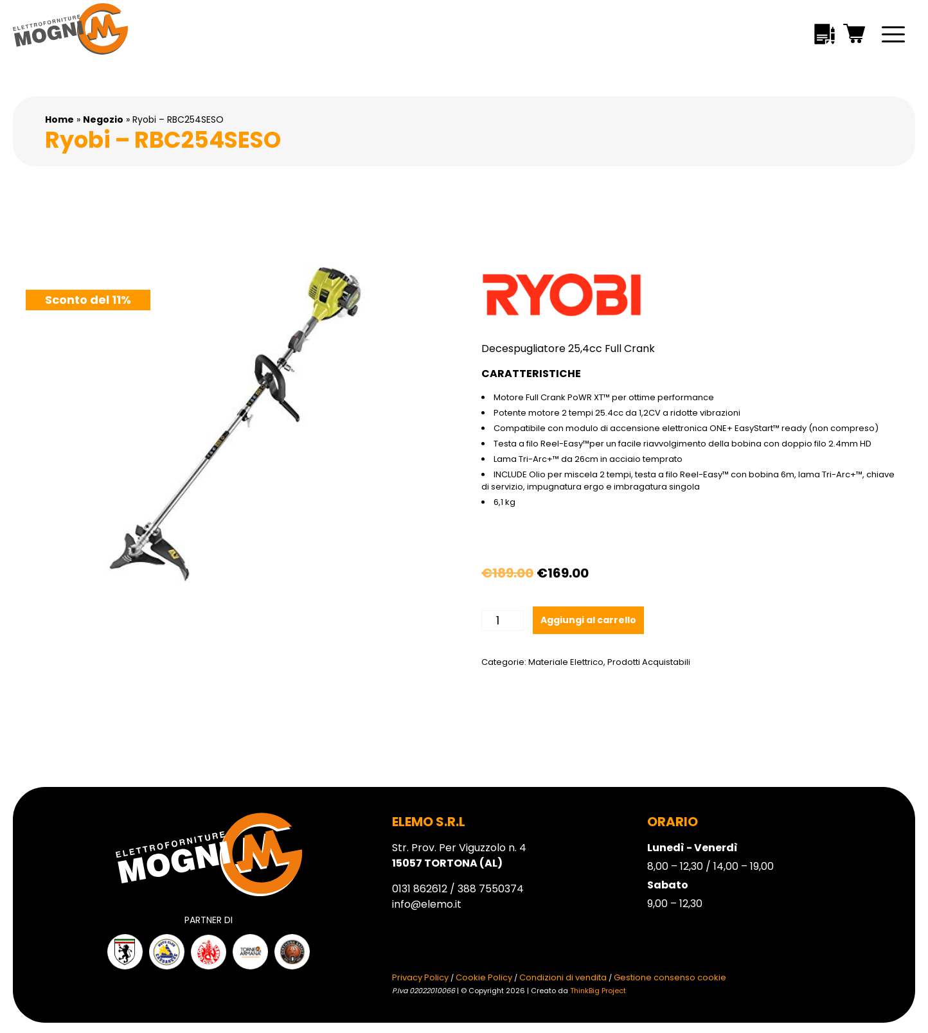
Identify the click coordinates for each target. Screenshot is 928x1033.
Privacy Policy (420, 977)
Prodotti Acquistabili (648, 662)
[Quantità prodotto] (502, 620)
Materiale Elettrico (565, 662)
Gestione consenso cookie (670, 977)
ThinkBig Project (598, 990)
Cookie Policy (484, 977)
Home (59, 119)
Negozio (103, 119)
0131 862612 (419, 888)
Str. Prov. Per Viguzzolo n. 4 (459, 855)
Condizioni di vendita (563, 977)
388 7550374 (491, 888)
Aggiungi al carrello (588, 620)
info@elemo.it (426, 904)
